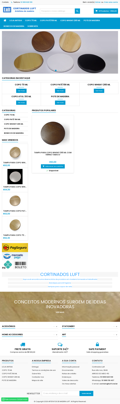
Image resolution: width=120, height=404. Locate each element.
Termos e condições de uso (44, 370)
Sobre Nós (32, 26)
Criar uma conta (111, 2)
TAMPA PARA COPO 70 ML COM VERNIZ (15, 235)
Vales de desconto (70, 380)
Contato (5, 2)
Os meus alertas (69, 384)
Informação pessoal (70, 367)
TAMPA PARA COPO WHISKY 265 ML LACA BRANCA (15, 187)
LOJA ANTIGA (16, 20)
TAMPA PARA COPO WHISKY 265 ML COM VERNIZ (15, 163)
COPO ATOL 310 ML (21, 96)
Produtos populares (44, 110)
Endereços (66, 377)
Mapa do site (37, 380)
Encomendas (67, 370)
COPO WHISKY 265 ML (70, 20)
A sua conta (69, 360)
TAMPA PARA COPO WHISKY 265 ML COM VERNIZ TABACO (53, 153)
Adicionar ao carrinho (53, 166)
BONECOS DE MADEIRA (14, 26)
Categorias (8, 110)
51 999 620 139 (26, 2)
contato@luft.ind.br (108, 384)
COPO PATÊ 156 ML (48, 20)
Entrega (35, 367)
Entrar (98, 2)
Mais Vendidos (10, 139)
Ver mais (21, 91)
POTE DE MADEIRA (92, 20)
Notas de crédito (69, 373)
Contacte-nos (38, 377)
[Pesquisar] (60, 11)
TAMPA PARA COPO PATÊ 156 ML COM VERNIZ (15, 211)
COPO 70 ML (31, 20)
